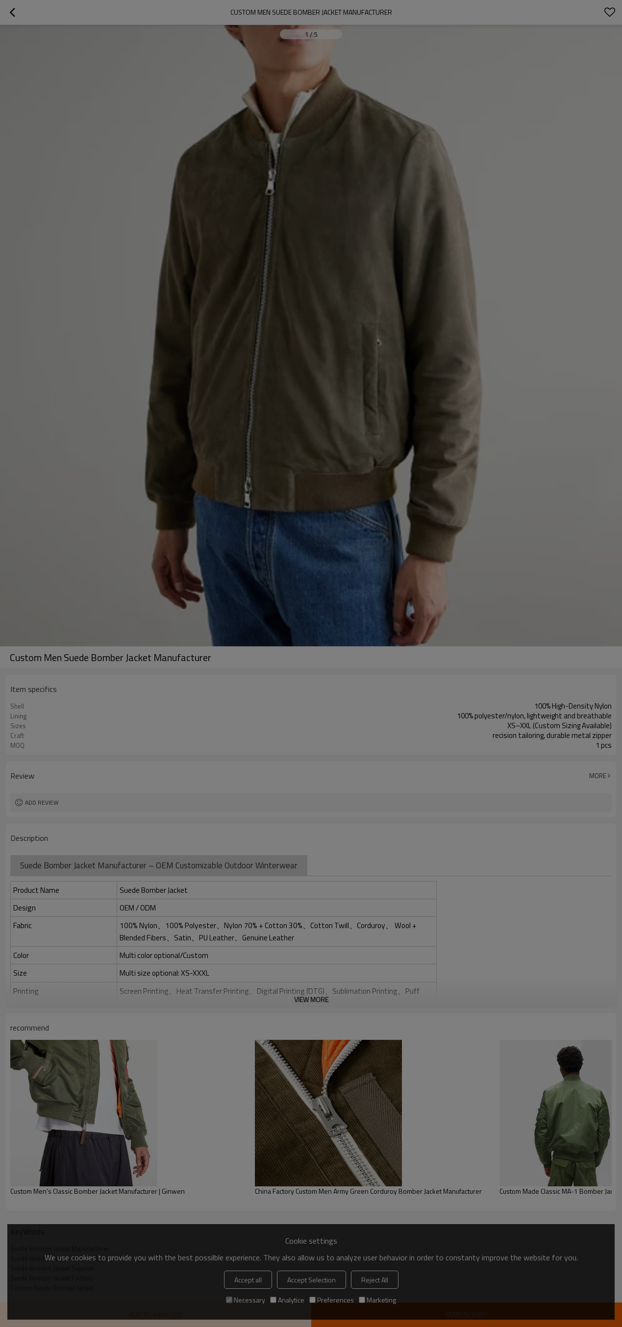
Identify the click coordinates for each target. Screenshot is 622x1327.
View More (311, 999)
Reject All (374, 1280)
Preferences (331, 1300)
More (597, 776)
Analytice (287, 1300)
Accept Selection (311, 1280)
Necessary (245, 1300)
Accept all (248, 1280)
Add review (42, 802)
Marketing (377, 1300)
